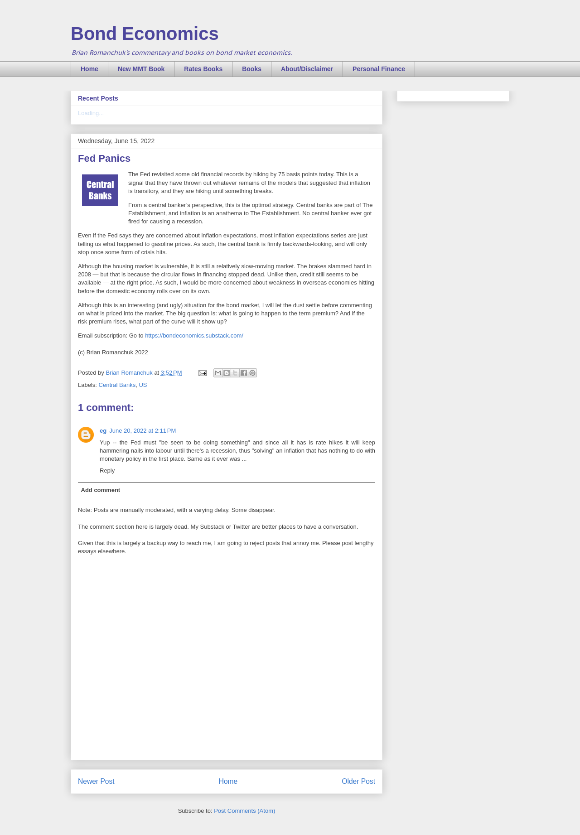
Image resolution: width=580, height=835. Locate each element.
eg (103, 430)
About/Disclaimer (307, 68)
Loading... (91, 113)
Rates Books (203, 68)
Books (251, 68)
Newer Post (96, 781)
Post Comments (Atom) (244, 810)
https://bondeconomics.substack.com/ (194, 335)
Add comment (101, 490)
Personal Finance (379, 68)
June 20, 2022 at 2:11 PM (142, 430)
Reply (107, 470)
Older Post (358, 781)
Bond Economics (145, 33)
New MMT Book (141, 68)
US (143, 384)
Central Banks (117, 384)
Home (89, 68)
